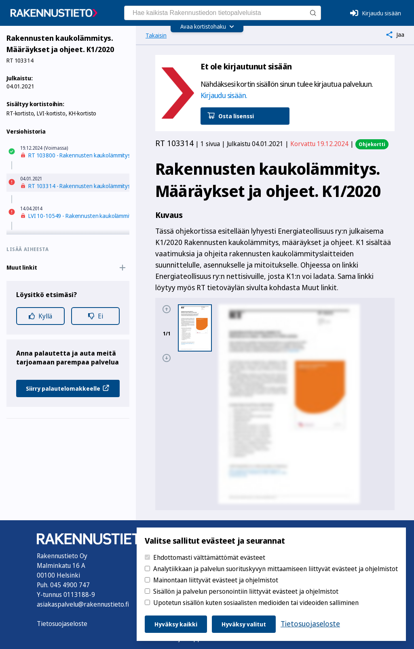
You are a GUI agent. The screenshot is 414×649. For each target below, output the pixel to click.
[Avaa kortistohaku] (207, 26)
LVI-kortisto (51, 113)
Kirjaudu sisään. (224, 95)
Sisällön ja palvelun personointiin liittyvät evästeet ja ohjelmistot (245, 591)
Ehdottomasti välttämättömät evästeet (209, 557)
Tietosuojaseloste (62, 623)
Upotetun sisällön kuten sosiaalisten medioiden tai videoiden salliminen (256, 602)
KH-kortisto (82, 113)
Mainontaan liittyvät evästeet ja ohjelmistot (215, 580)
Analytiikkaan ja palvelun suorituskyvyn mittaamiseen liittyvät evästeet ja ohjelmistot (275, 568)
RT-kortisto (20, 113)
